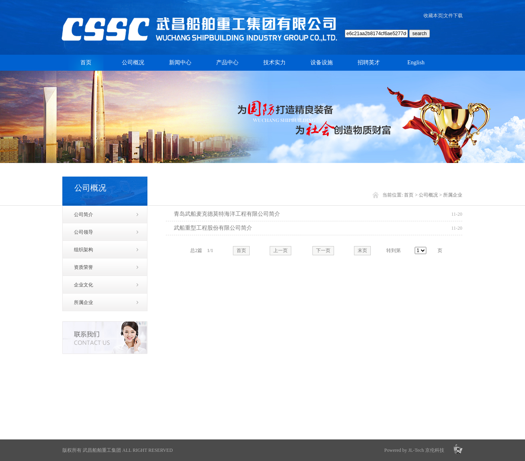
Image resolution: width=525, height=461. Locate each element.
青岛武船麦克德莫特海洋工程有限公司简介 (227, 214)
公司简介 (83, 214)
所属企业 (83, 302)
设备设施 (321, 63)
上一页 (280, 250)
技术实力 (274, 63)
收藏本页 (433, 15)
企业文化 (83, 285)
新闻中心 (180, 63)
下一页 (323, 250)
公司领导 (83, 232)
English (416, 63)
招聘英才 (369, 63)
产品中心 (227, 63)
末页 (362, 250)
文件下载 (453, 15)
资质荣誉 (83, 267)
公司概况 (133, 63)
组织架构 (83, 249)
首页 (85, 63)
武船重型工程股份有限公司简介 (213, 228)
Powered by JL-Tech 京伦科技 (414, 450)
